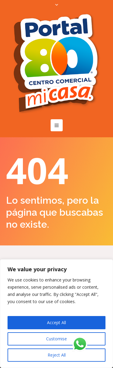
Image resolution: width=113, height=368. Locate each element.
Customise (56, 339)
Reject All (57, 355)
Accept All (56, 322)
